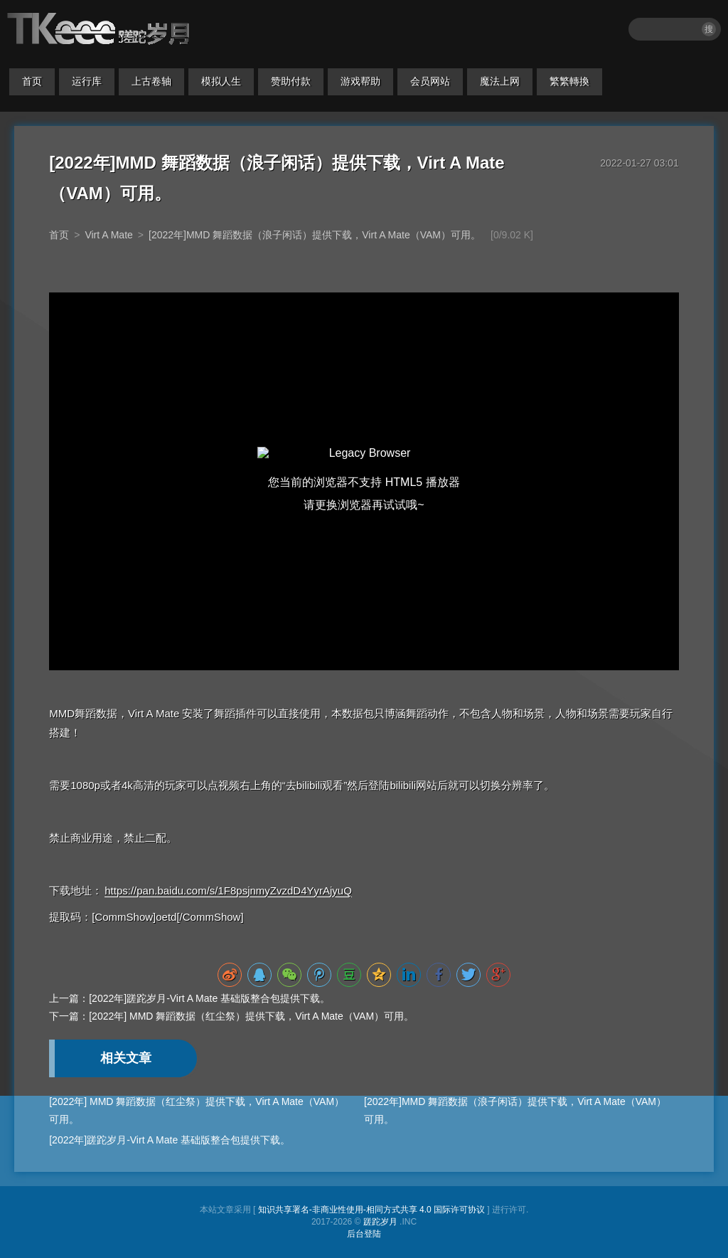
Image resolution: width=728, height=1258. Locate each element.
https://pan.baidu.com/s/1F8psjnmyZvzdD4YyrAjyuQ (228, 890)
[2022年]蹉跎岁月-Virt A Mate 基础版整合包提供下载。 (209, 998)
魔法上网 (500, 82)
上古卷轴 (151, 82)
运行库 (87, 82)
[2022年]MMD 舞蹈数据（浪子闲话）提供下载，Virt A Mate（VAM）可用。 (315, 234)
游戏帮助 (360, 82)
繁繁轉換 (569, 82)
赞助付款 (291, 82)
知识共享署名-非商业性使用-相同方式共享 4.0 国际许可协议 (371, 1210)
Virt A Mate (108, 234)
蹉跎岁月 (380, 1222)
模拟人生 (221, 82)
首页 (32, 82)
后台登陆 (364, 1234)
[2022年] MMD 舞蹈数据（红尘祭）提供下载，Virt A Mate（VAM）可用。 (251, 1016)
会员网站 (430, 82)
